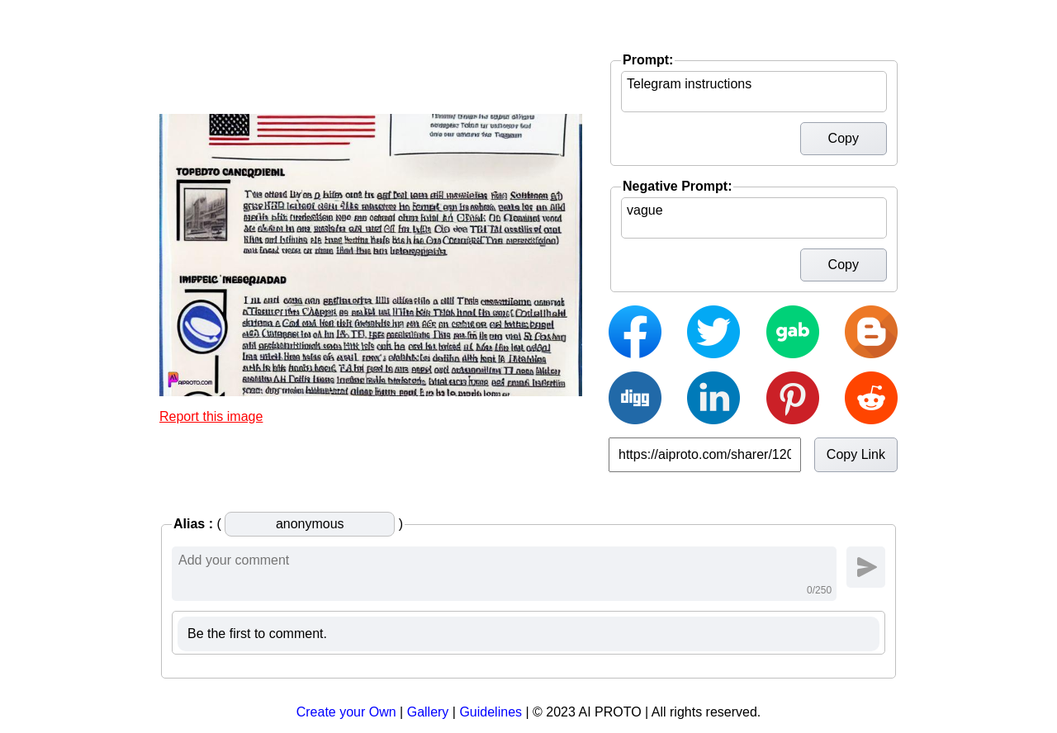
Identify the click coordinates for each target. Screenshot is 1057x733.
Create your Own (346, 712)
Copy (843, 138)
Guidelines (490, 712)
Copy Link (856, 454)
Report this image (211, 416)
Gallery (428, 712)
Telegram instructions (754, 91)
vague (754, 218)
